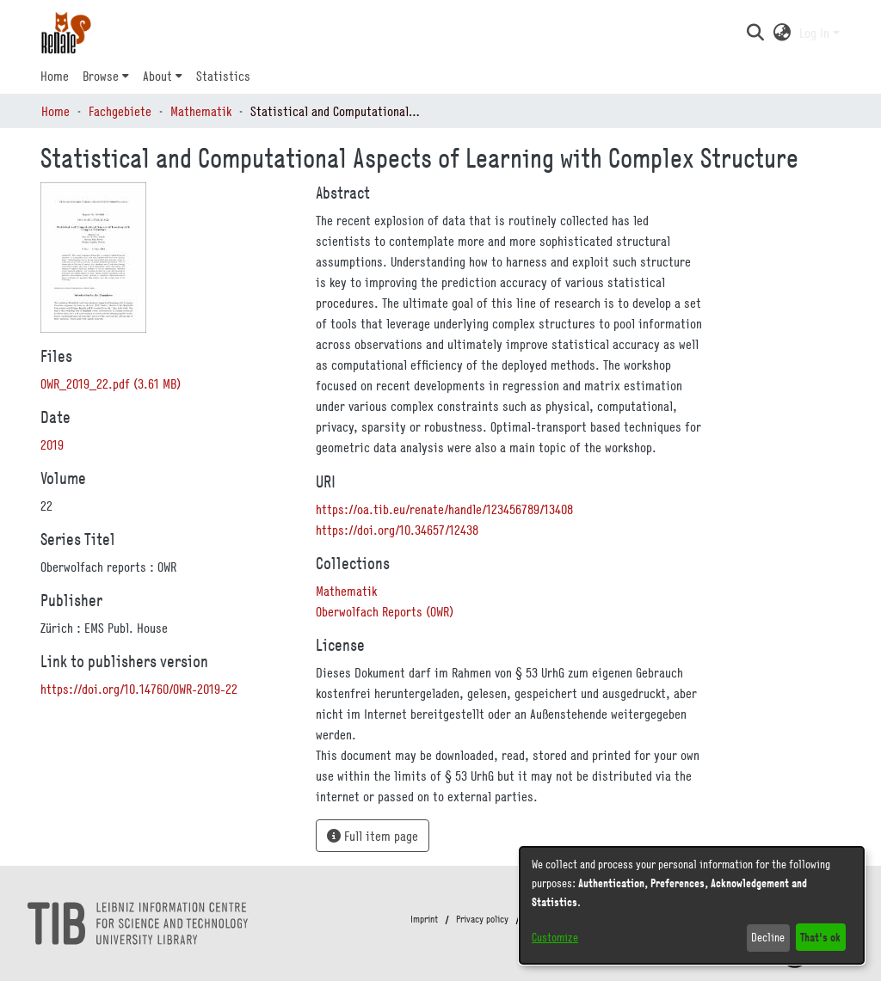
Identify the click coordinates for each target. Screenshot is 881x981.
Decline (768, 937)
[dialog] (692, 905)
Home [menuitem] (54, 75)
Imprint (424, 919)
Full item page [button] (372, 835)
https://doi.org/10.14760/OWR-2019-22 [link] (138, 688)
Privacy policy (482, 919)
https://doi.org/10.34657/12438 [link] (397, 529)
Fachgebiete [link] (120, 111)
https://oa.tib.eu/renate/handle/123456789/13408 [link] (444, 509)
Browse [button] (101, 75)
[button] (755, 32)
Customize (555, 937)
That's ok (820, 936)
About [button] (157, 75)
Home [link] (55, 111)
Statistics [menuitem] (223, 75)
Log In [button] (816, 32)
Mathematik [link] (200, 111)
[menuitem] (106, 75)
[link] (110, 383)
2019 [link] (52, 444)
